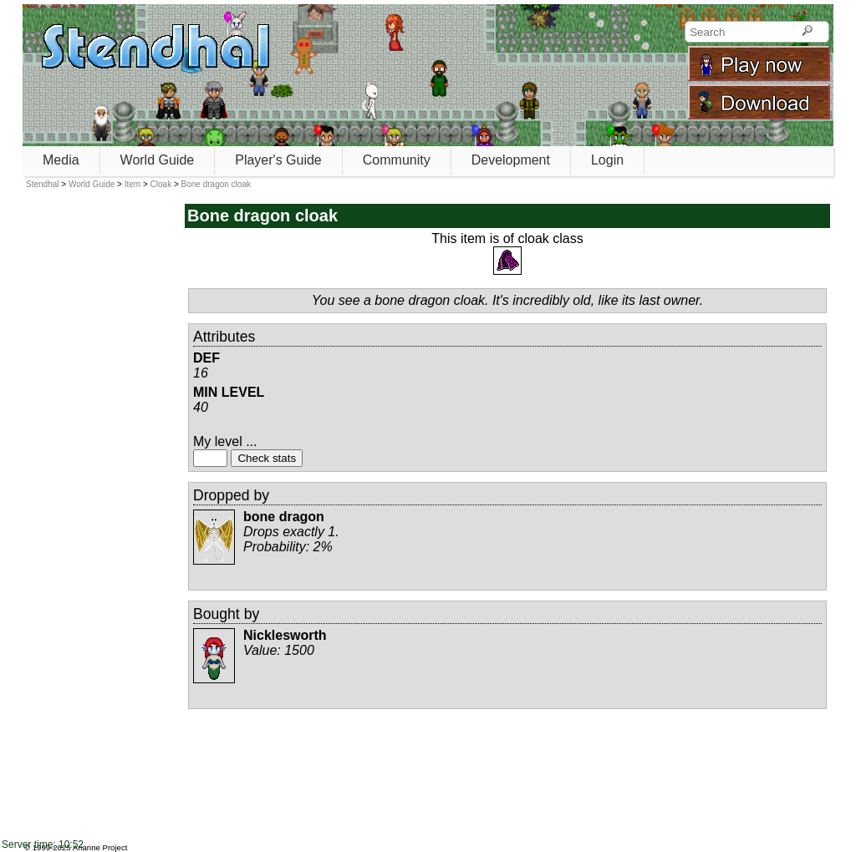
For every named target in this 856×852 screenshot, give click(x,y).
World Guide (157, 160)
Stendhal (42, 184)
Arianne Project (100, 847)
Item (132, 184)
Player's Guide (278, 160)
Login (607, 160)
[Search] (807, 31)
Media (61, 160)
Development (510, 160)
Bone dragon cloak (216, 184)
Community (397, 160)
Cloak (161, 184)
